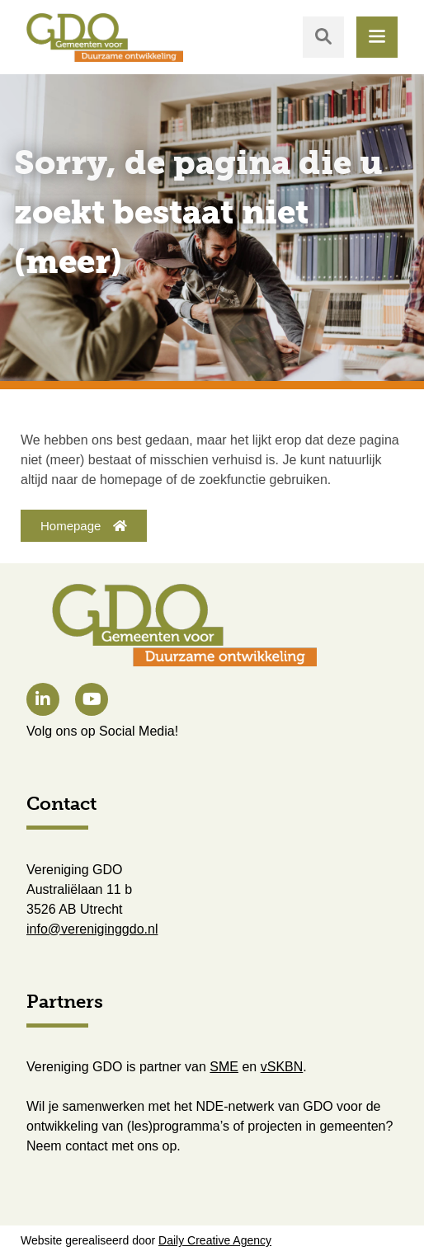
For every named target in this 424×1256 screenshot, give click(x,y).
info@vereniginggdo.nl (92, 929)
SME (224, 1067)
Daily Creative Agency (214, 1240)
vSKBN (282, 1067)
